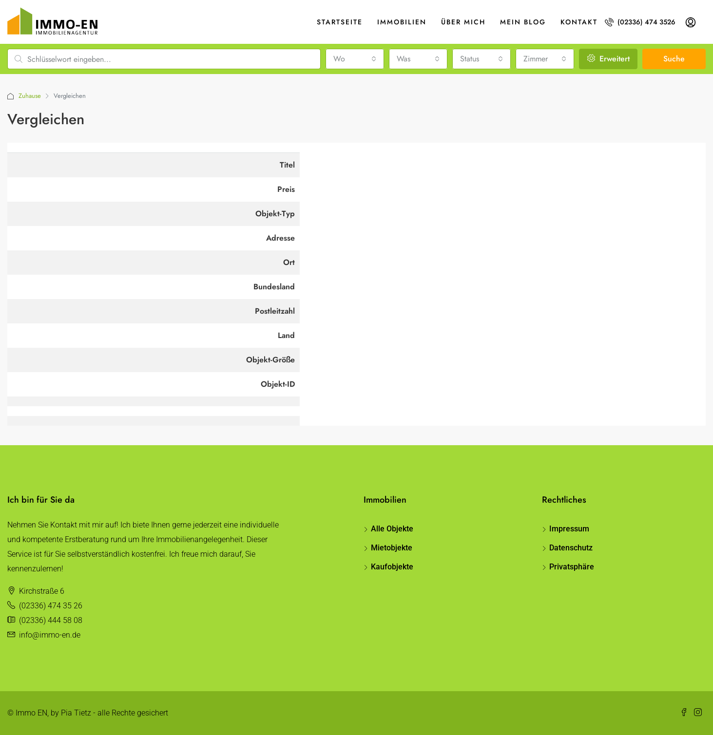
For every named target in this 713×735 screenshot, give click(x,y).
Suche (674, 58)
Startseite (340, 22)
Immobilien (401, 22)
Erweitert (608, 58)
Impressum (569, 528)
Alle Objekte (392, 528)
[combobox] (355, 59)
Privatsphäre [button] (571, 566)
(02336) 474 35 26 (50, 605)
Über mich (463, 22)
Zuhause (30, 95)
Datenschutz (571, 547)
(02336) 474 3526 (640, 22)
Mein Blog (523, 22)
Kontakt (578, 22)
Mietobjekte (391, 547)
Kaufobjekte (392, 566)
